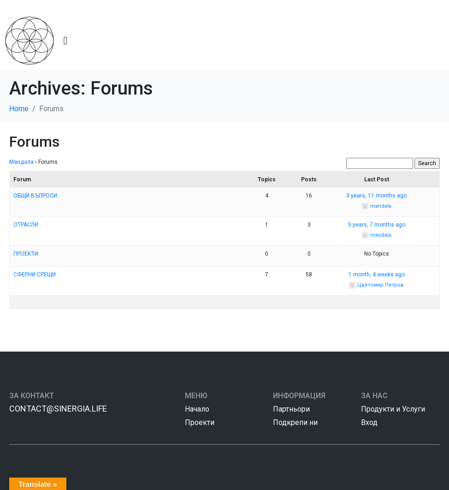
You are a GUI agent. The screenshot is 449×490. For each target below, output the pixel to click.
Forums (34, 141)
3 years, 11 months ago (376, 195)
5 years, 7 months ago (376, 224)
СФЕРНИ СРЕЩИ (34, 274)
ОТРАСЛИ (25, 224)
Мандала (21, 162)
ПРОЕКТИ (25, 254)
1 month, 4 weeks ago (377, 274)
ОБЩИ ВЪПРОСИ (35, 195)
